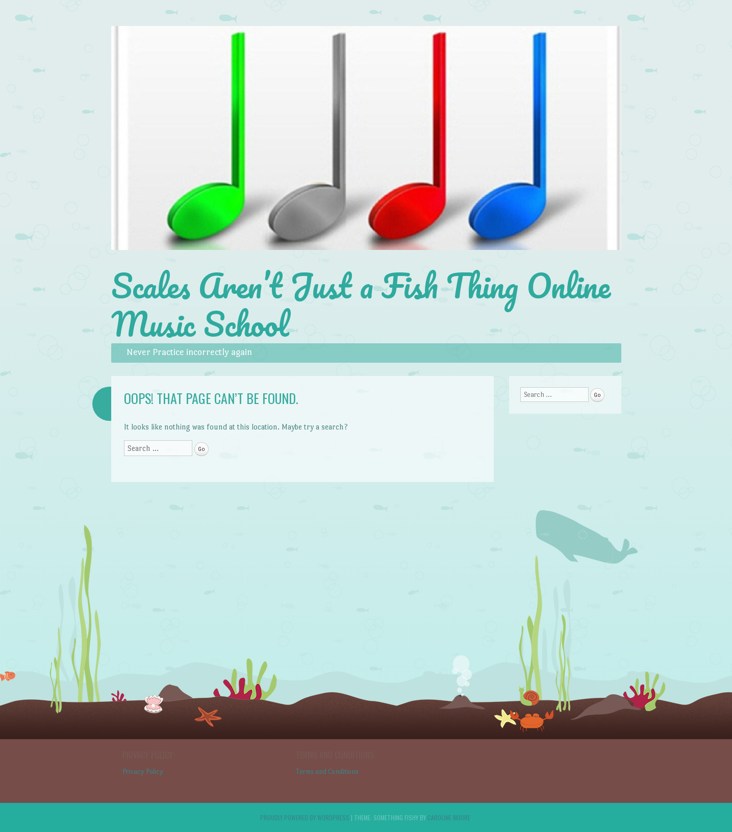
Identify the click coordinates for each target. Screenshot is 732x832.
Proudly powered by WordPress (304, 817)
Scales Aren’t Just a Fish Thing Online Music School (361, 304)
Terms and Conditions (327, 771)
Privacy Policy (142, 771)
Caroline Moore (448, 817)
